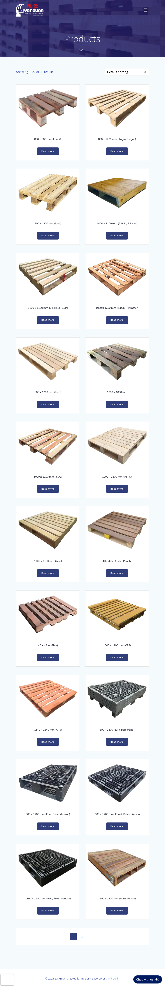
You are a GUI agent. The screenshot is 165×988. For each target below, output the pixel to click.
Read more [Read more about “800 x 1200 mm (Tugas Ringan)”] (117, 151)
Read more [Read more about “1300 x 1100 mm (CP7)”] (117, 657)
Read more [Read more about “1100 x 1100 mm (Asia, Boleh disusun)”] (48, 910)
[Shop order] (127, 72)
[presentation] (7, 979)
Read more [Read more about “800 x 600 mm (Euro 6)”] (48, 151)
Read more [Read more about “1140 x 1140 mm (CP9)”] (48, 741)
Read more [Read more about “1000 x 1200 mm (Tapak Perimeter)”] (117, 319)
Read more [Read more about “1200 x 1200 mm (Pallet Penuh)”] (117, 910)
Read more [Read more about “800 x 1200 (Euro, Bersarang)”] (117, 741)
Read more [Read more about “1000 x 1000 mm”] (117, 404)
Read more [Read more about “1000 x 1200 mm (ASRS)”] (117, 488)
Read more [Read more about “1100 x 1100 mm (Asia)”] (48, 573)
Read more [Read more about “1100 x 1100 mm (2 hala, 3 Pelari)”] (48, 319)
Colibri (116, 978)
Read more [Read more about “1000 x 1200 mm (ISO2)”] (48, 488)
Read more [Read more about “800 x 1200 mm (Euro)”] (48, 235)
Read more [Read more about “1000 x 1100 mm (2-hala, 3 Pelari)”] (117, 235)
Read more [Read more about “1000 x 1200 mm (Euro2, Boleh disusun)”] (117, 826)
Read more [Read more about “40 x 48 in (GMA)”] (48, 657)
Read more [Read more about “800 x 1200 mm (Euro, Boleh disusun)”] (48, 826)
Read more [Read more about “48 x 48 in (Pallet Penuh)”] (117, 573)
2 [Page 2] (82, 936)
